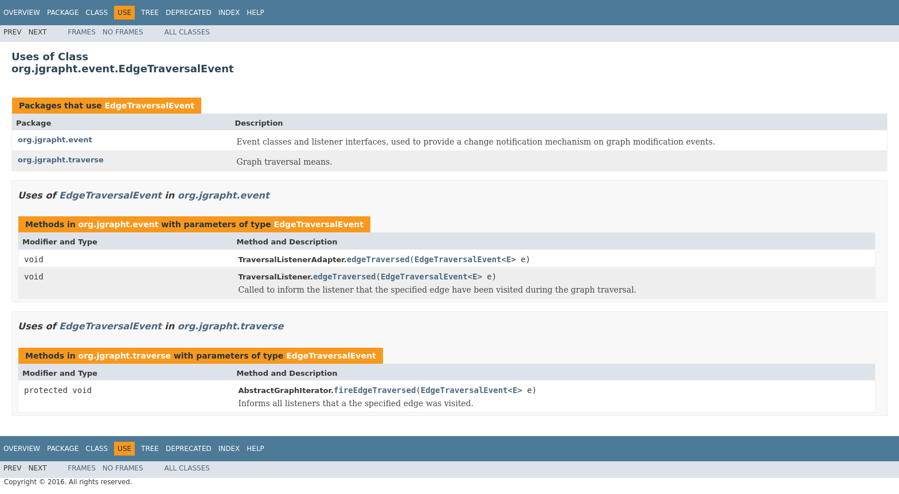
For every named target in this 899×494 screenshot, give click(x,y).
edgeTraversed (378, 259)
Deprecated (189, 13)
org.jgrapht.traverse (61, 159)
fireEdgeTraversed (375, 390)
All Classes (187, 32)
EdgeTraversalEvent (149, 105)
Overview (21, 13)
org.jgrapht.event (55, 139)
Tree (150, 13)
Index (229, 13)
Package (63, 13)
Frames (82, 32)
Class (96, 13)
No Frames (123, 32)
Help (255, 13)
